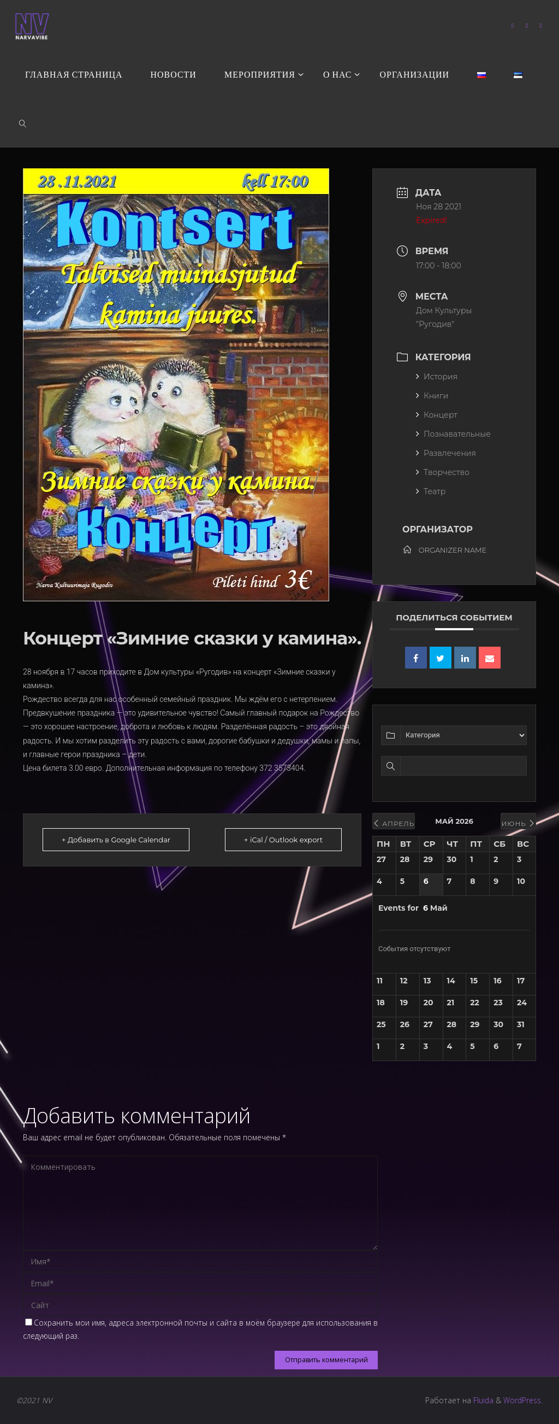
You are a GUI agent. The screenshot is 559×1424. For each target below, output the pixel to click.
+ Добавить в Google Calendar (116, 839)
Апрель (393, 823)
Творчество (442, 472)
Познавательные (453, 434)
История (436, 377)
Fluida (482, 1400)
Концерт (436, 415)
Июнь (518, 823)
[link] (23, 123)
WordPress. (523, 1400)
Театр (430, 491)
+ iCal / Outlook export (283, 839)
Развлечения (446, 453)
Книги (432, 396)
